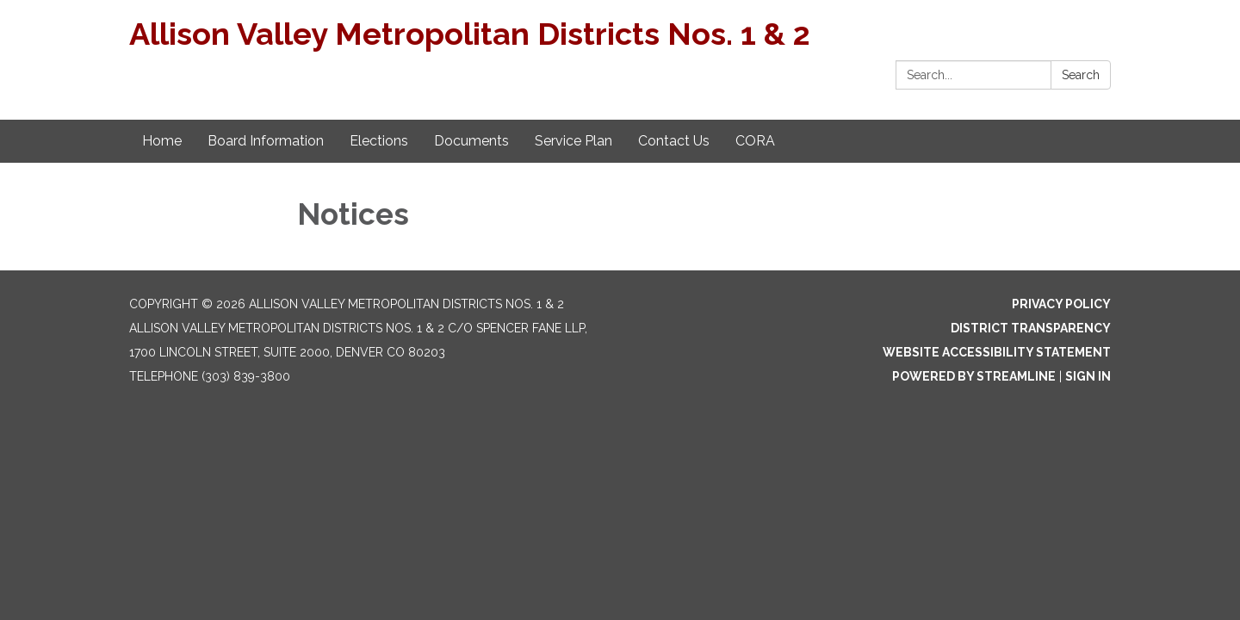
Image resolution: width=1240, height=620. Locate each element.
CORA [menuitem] (755, 141)
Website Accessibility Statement (997, 352)
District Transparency (1031, 328)
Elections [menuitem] (379, 141)
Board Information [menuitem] (266, 141)
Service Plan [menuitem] (573, 141)
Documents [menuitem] (471, 141)
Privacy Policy (1061, 304)
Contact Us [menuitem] (674, 141)
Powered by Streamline (974, 376)
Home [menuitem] (162, 141)
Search (1081, 75)
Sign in (1088, 376)
